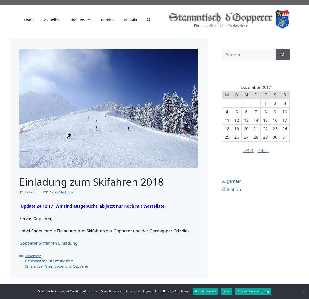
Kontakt (130, 19)
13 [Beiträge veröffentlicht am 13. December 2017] (246, 120)
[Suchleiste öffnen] (148, 19)
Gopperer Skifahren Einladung (48, 243)
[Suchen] (283, 54)
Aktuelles (52, 19)
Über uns (82, 19)
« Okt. (248, 150)
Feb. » (263, 150)
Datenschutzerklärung (253, 291)
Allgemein (33, 256)
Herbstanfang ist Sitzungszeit (49, 261)
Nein (226, 291)
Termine (107, 19)
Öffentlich (231, 189)
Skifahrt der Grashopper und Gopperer (56, 266)
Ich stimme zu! (205, 291)
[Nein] (303, 291)
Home (29, 19)
